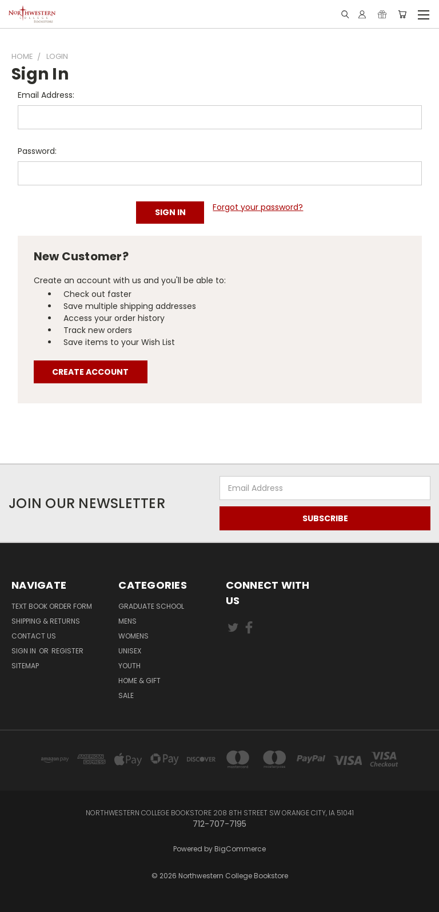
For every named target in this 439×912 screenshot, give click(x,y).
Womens (133, 636)
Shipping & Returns (45, 621)
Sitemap (25, 666)
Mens (127, 621)
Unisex (129, 651)
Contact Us (33, 636)
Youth (129, 666)
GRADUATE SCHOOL (151, 606)
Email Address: (46, 95)
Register (67, 651)
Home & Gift (139, 680)
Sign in (24, 651)
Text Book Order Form (51, 606)
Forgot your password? (258, 207)
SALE (126, 695)
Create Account (90, 372)
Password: (37, 151)
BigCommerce (240, 849)
